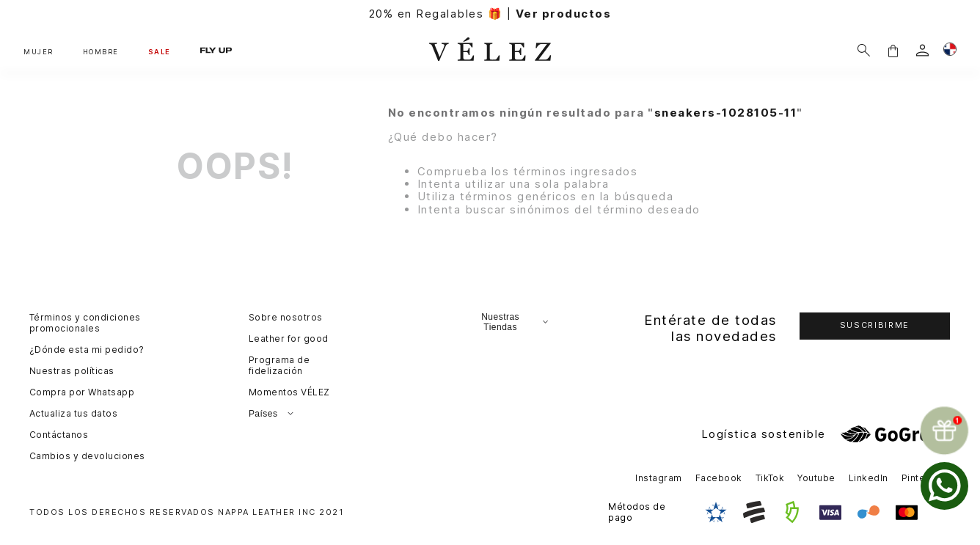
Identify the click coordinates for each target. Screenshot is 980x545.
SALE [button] (159, 52)
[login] (922, 50)
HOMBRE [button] (101, 52)
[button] (892, 50)
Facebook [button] (718, 477)
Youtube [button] (816, 477)
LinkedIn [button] (868, 477)
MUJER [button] (38, 52)
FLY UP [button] (216, 50)
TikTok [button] (770, 477)
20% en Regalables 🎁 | (490, 13)
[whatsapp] (944, 486)
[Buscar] (864, 50)
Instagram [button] (658, 477)
